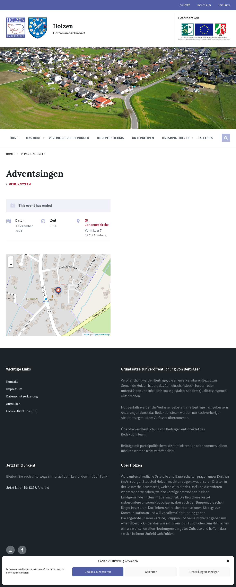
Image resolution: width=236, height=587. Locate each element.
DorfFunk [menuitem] (224, 5)
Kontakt (12, 381)
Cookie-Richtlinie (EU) (21, 411)
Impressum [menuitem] (204, 5)
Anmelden (13, 404)
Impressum (14, 389)
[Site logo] (26, 38)
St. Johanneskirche (97, 222)
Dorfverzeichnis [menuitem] (110, 138)
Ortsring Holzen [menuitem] (176, 138)
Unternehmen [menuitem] (143, 138)
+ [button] (11, 259)
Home (10, 154)
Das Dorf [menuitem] (33, 138)
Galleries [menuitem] (205, 138)
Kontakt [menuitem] (185, 5)
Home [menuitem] (14, 138)
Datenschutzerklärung (22, 396)
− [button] (11, 264)
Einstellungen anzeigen (204, 572)
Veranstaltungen (33, 154)
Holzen (63, 26)
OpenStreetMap (102, 334)
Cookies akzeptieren (98, 572)
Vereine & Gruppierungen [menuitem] (69, 138)
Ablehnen (151, 572)
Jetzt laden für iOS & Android (27, 487)
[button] (228, 561)
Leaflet (86, 334)
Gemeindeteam (20, 184)
